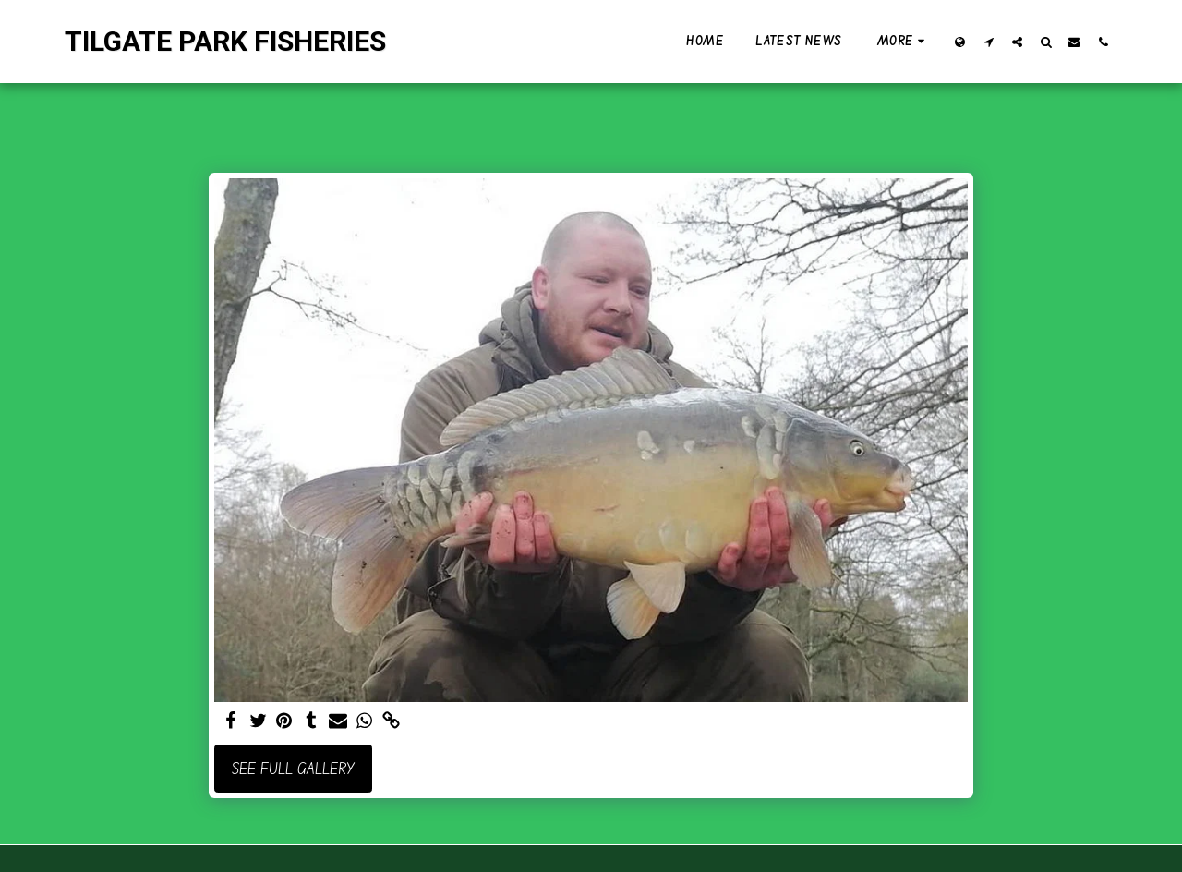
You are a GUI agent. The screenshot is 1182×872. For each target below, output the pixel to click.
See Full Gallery (293, 768)
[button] (988, 41)
